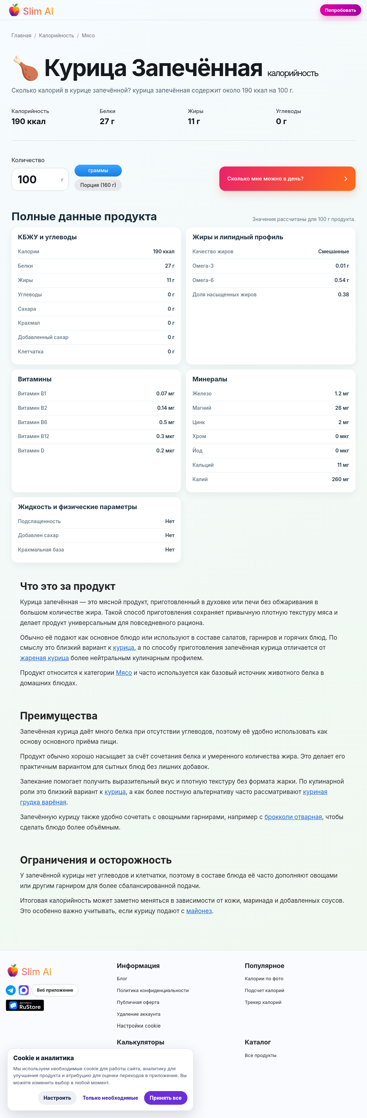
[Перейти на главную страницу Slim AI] (29, 970)
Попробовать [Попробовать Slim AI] (340, 10)
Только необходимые (110, 1098)
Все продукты (260, 1055)
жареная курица (44, 658)
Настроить (57, 1098)
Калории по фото (264, 978)
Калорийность (56, 35)
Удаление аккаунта (139, 1014)
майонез (199, 911)
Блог (122, 978)
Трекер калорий (263, 1002)
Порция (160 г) (98, 185)
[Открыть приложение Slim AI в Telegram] (11, 990)
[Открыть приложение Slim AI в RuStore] (25, 1005)
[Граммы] (37, 179)
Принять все (166, 1098)
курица (123, 647)
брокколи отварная (293, 817)
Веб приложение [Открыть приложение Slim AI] (55, 990)
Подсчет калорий (264, 990)
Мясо (88, 35)
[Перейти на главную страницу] (30, 10)
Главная (21, 35)
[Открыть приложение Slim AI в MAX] (24, 990)
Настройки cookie (139, 1026)
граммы (98, 170)
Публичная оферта (138, 1002)
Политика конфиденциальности (153, 990)
